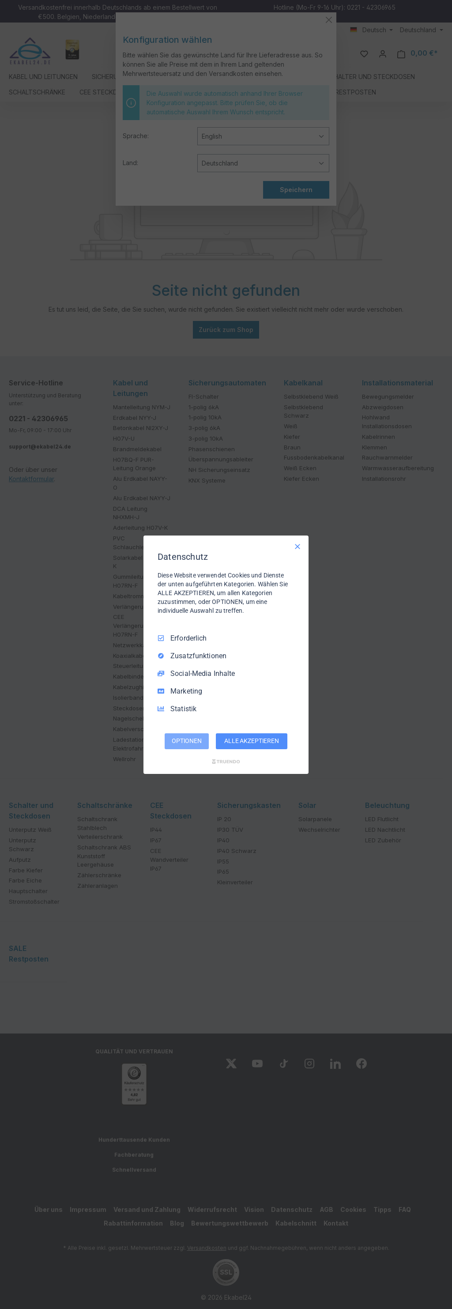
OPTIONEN (187, 740)
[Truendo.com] (226, 761)
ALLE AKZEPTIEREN (251, 740)
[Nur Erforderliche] (297, 546)
